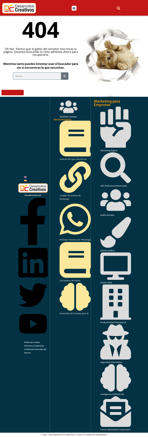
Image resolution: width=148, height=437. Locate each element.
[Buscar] (64, 76)
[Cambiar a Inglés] (25, 177)
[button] (74, 8)
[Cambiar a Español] (25, 180)
